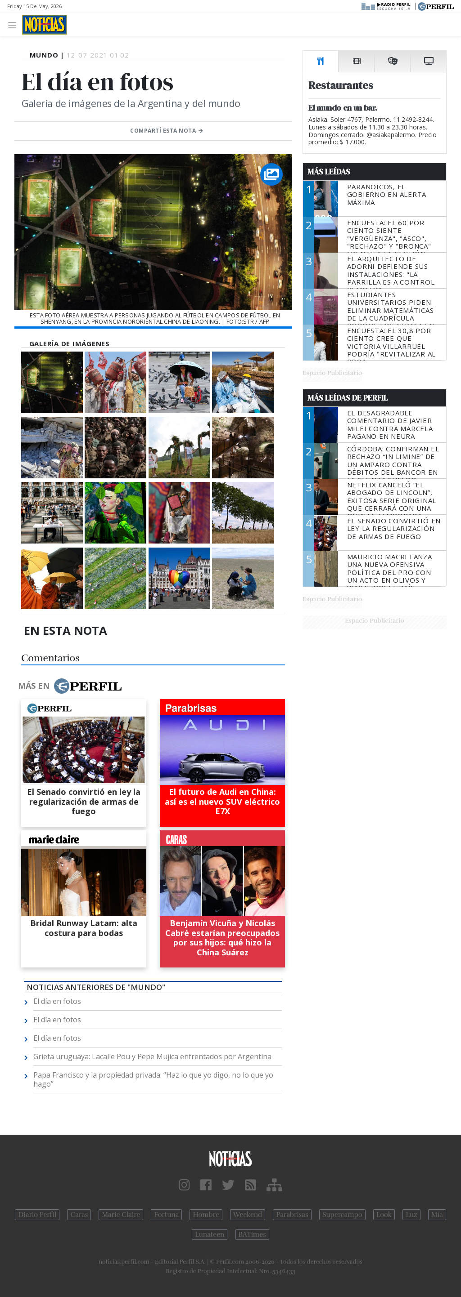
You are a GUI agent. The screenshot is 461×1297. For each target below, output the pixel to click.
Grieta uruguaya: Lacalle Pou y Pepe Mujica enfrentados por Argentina (152, 1056)
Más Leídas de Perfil (347, 397)
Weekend (247, 1215)
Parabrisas (292, 1215)
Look (384, 1215)
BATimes (252, 1234)
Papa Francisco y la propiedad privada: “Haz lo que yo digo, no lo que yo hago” (153, 1079)
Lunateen (209, 1234)
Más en (70, 686)
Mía (437, 1215)
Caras (79, 1215)
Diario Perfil (37, 1215)
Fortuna (166, 1215)
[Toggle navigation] (14, 24)
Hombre (206, 1215)
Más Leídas (328, 171)
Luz (411, 1215)
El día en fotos (57, 1001)
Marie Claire (121, 1215)
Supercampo (342, 1215)
